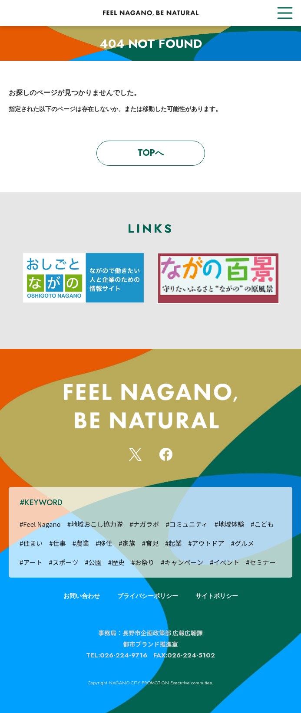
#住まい (31, 543)
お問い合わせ (81, 595)
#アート (31, 562)
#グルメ (242, 543)
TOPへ (150, 153)
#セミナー (260, 562)
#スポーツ (63, 562)
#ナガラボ (144, 524)
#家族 (127, 543)
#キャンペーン (182, 562)
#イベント (224, 562)
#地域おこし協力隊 (95, 524)
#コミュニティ (186, 524)
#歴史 (116, 562)
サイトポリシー (216, 595)
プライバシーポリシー (147, 595)
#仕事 (57, 543)
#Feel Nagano (40, 524)
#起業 (173, 543)
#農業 (81, 543)
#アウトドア (206, 543)
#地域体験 (229, 524)
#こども (262, 524)
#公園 (93, 562)
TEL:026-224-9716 (116, 655)
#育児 (150, 543)
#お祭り (142, 562)
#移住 (104, 543)
